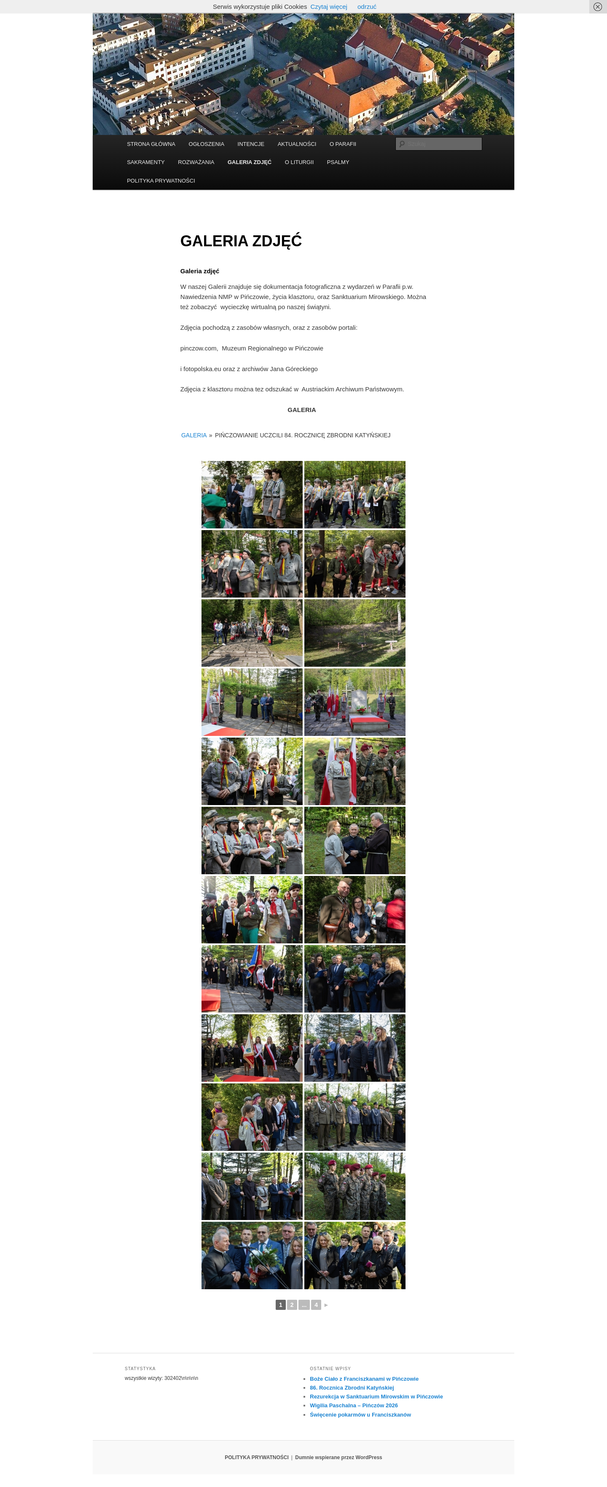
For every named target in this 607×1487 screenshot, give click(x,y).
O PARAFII (343, 144)
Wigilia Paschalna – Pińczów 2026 (354, 1405)
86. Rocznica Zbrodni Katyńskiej (352, 1388)
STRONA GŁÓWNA (151, 144)
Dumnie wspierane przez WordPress (338, 1457)
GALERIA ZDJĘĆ (249, 162)
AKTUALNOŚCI (297, 144)
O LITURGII (299, 162)
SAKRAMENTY (146, 162)
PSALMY (338, 162)
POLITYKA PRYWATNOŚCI (161, 181)
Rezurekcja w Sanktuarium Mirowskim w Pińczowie (376, 1396)
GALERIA (194, 435)
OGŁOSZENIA (207, 144)
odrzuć (366, 6)
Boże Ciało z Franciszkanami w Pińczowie (364, 1379)
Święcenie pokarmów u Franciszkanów (360, 1415)
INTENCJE (251, 144)
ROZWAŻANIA (196, 162)
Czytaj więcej (328, 6)
